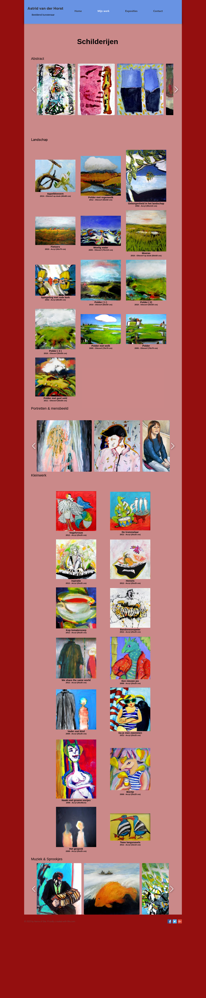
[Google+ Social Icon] (180, 921)
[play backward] (33, 89)
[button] (56, 89)
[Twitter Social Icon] (175, 921)
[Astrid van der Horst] (45, 8)
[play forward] (176, 89)
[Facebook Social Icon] (170, 921)
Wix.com (71, 921)
